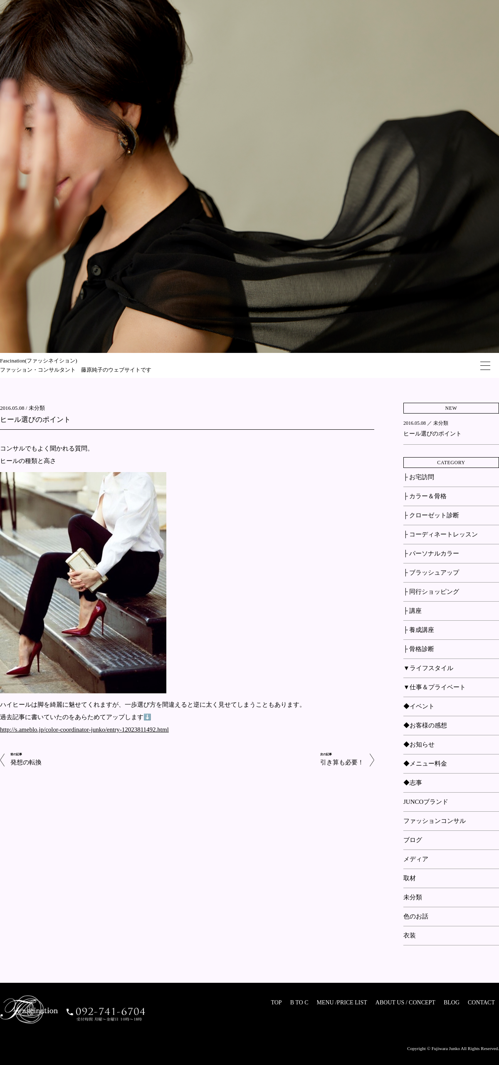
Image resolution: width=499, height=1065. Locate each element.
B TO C (299, 1002)
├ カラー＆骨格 (425, 496)
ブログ (412, 840)
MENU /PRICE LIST (341, 1002)
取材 (409, 878)
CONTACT (481, 1002)
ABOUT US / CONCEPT (405, 1002)
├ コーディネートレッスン (440, 534)
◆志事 (412, 782)
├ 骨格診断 (418, 649)
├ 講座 (412, 610)
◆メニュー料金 (425, 763)
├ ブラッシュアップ (431, 572)
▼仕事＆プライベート (434, 687)
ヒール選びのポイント (35, 420)
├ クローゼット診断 (431, 515)
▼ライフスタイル (428, 668)
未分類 (37, 408)
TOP (276, 1002)
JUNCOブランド (425, 801)
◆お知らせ (419, 744)
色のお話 (415, 916)
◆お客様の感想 (425, 725)
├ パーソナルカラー (431, 553)
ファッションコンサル (434, 821)
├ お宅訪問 (418, 477)
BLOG (451, 1002)
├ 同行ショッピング (431, 591)
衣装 (409, 935)
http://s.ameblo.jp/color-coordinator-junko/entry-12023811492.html (84, 729)
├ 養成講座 (418, 630)
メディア (415, 859)
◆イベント (419, 706)
